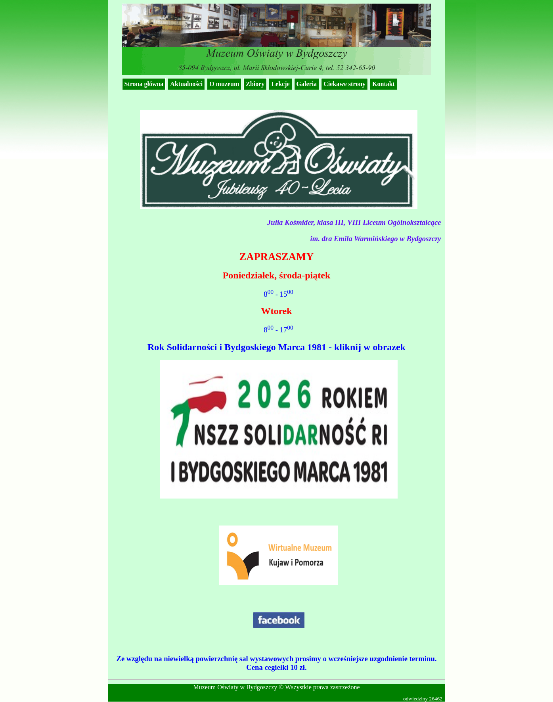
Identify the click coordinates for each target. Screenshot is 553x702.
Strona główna (144, 84)
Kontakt (383, 84)
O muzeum (224, 84)
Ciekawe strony (344, 84)
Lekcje (280, 84)
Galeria (307, 84)
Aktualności (186, 84)
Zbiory (255, 84)
